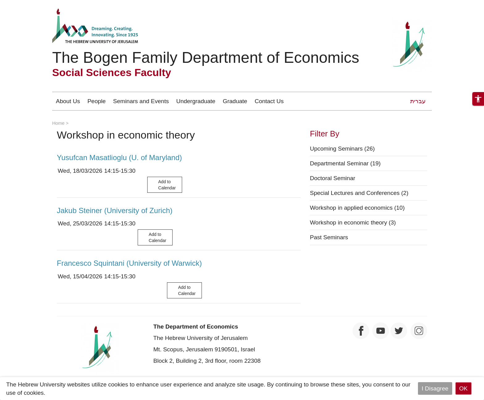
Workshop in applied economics (357, 207)
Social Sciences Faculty (111, 72)
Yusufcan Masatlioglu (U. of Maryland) (119, 157)
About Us (68, 101)
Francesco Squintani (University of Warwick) (129, 263)
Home (58, 123)
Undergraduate (195, 101)
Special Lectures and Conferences (359, 193)
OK (463, 388)
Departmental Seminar (345, 163)
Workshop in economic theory (353, 222)
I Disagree (435, 388)
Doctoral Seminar (332, 178)
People (96, 101)
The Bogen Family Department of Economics (205, 57)
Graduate (235, 101)
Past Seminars (329, 237)
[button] (478, 99)
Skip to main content (26, 4)
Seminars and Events (141, 101)
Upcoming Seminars (342, 148)
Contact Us (269, 101)
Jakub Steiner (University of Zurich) (115, 210)
